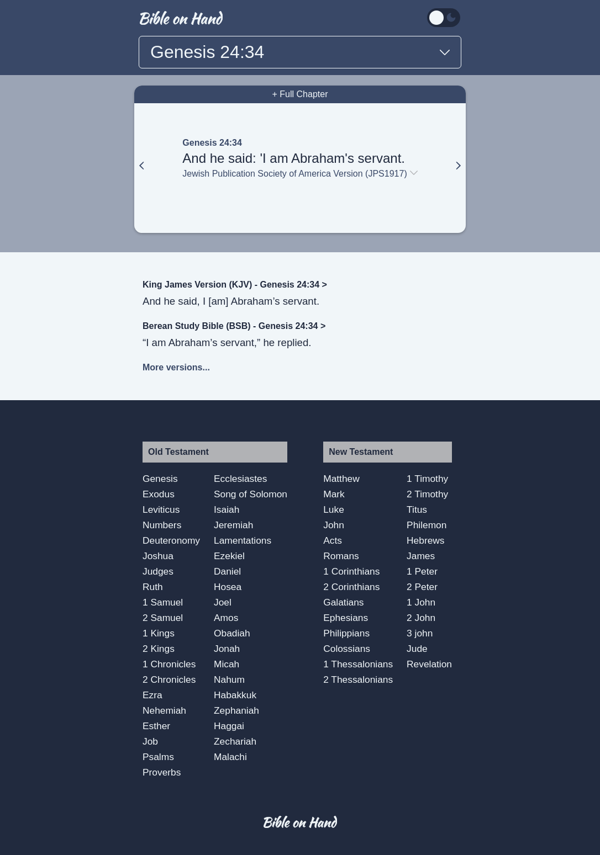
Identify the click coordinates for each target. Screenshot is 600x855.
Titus (417, 509)
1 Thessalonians (358, 664)
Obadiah (232, 633)
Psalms (158, 756)
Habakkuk (235, 694)
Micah (226, 664)
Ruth (153, 586)
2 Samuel (163, 617)
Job (150, 741)
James (421, 555)
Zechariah (235, 741)
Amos (226, 617)
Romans (341, 555)
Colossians (346, 648)
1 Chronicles (169, 664)
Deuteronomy (171, 540)
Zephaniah (236, 710)
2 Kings (159, 648)
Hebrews (425, 540)
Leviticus (161, 509)
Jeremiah (233, 524)
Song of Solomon (250, 494)
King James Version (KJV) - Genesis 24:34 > (235, 284)
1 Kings (159, 633)
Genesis (160, 478)
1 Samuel (163, 602)
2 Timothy (427, 494)
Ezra (152, 694)
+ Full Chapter (300, 94)
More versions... (176, 367)
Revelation (429, 664)
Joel (222, 602)
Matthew (341, 478)
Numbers (162, 524)
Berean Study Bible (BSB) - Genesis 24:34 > (234, 326)
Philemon (426, 524)
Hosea (227, 586)
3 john (420, 633)
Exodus (159, 494)
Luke (333, 509)
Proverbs (162, 772)
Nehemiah (164, 710)
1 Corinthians (351, 571)
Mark (334, 494)
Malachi (230, 756)
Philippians (346, 633)
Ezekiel (229, 555)
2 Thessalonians (358, 679)
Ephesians (345, 617)
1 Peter (422, 571)
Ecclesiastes (240, 478)
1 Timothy (427, 478)
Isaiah (226, 509)
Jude (417, 648)
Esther (156, 725)
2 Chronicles (169, 679)
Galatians (343, 602)
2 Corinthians (351, 586)
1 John (421, 602)
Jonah (227, 648)
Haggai (229, 725)
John (333, 524)
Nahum (229, 679)
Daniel (227, 571)
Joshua (158, 555)
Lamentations (242, 540)
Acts (332, 540)
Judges (158, 571)
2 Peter (422, 586)
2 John (421, 617)
